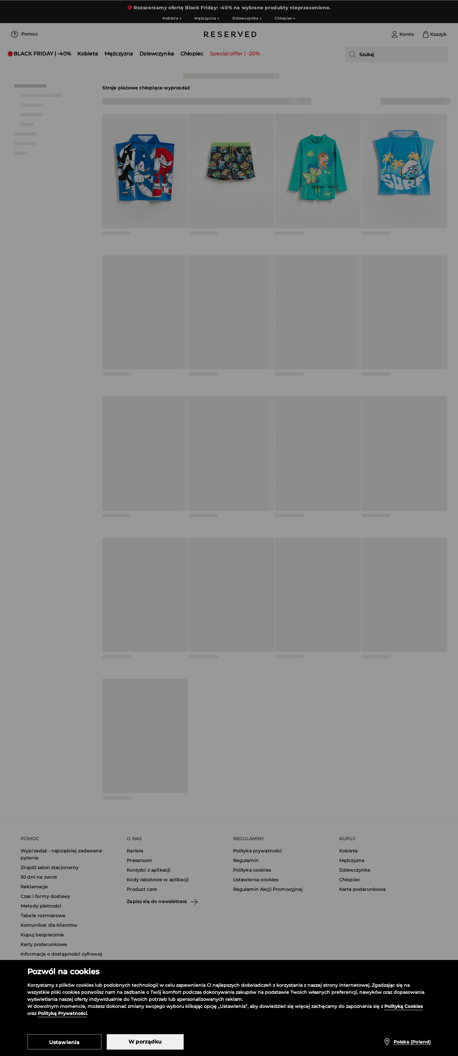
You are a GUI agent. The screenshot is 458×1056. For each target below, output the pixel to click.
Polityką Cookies (403, 1006)
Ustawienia (64, 1042)
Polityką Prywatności (62, 1013)
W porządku (145, 1042)
